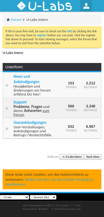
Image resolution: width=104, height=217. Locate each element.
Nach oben (92, 157)
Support (20, 102)
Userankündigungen (30, 122)
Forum (16, 19)
